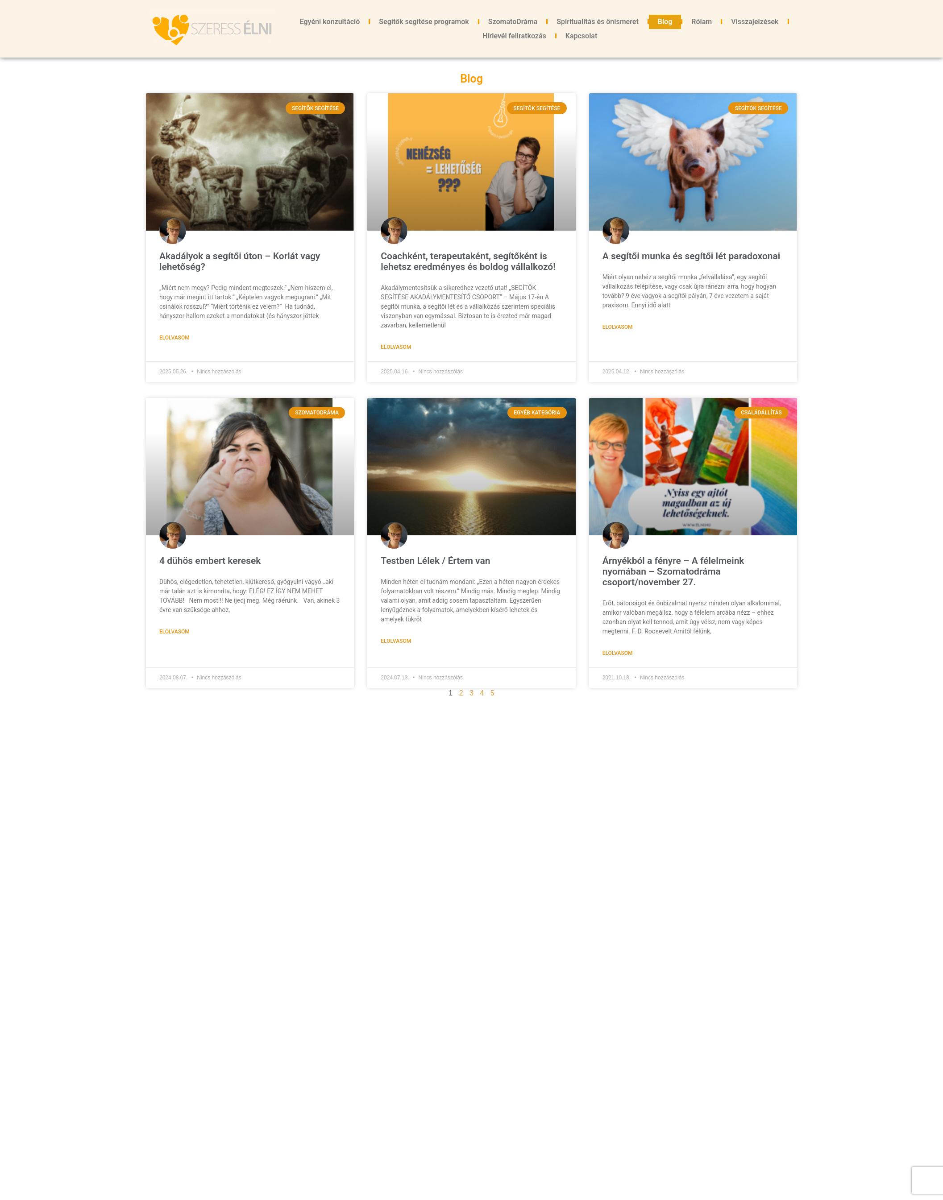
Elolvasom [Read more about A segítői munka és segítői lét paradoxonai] (617, 327)
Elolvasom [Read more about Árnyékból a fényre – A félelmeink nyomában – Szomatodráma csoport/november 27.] (617, 653)
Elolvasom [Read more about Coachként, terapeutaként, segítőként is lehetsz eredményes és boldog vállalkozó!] (396, 347)
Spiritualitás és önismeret (598, 21)
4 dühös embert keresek (210, 560)
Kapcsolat (581, 36)
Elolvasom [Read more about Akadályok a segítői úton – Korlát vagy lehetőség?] (174, 338)
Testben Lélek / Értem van (435, 560)
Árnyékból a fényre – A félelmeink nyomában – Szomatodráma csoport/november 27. (673, 571)
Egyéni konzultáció (330, 21)
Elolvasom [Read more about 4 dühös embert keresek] (174, 632)
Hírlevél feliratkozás (514, 36)
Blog (665, 21)
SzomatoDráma (513, 21)
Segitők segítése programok (424, 21)
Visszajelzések (754, 21)
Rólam (701, 21)
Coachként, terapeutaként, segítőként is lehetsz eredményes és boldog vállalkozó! (469, 261)
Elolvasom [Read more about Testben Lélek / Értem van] (396, 641)
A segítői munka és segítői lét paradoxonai (691, 256)
